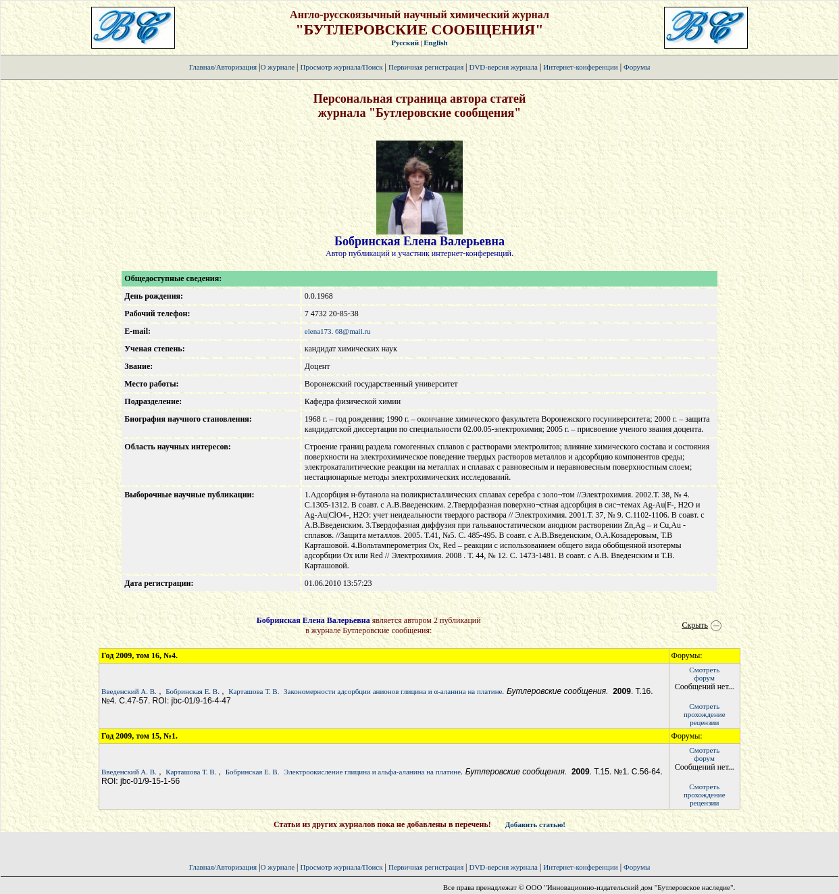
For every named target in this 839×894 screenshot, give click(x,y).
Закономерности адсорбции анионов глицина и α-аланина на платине (393, 691)
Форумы (637, 67)
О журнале (278, 67)
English (435, 43)
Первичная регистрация (426, 67)
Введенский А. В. (129, 691)
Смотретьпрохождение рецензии (705, 714)
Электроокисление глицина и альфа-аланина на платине (372, 772)
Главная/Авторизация (223, 67)
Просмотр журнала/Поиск (341, 67)
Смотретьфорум (704, 674)
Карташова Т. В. (253, 691)
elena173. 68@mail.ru (338, 331)
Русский (405, 43)
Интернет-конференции (580, 67)
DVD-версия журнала (503, 67)
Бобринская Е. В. (193, 691)
